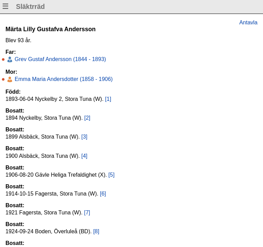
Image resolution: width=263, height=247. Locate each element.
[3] (84, 137)
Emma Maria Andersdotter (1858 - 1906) (63, 79)
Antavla (248, 22)
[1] (108, 99)
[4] (84, 156)
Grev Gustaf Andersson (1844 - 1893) (59, 59)
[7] (87, 212)
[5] (112, 175)
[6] (103, 194)
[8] (96, 231)
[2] (87, 118)
